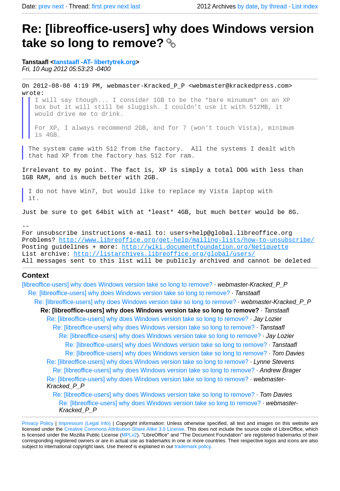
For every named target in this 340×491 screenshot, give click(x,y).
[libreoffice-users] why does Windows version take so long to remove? (117, 323)
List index (305, 6)
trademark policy (192, 485)
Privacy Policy (37, 462)
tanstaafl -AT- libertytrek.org (95, 62)
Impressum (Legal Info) (85, 462)
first (97, 6)
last (135, 6)
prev (44, 6)
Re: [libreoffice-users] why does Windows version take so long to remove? (168, 36)
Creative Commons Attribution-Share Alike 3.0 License (124, 468)
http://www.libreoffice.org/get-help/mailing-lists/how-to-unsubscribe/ (186, 273)
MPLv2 (129, 473)
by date (247, 6)
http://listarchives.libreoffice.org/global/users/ (164, 290)
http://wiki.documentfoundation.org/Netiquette (205, 282)
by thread (274, 6)
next (58, 6)
